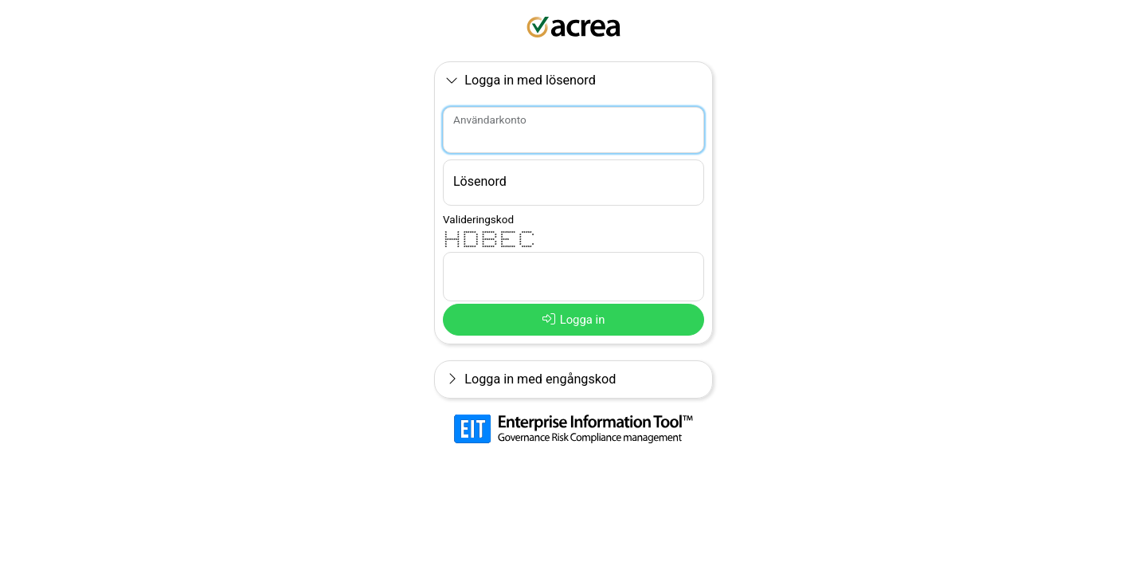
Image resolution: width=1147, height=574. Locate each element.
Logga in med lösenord (520, 80)
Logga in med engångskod (530, 379)
